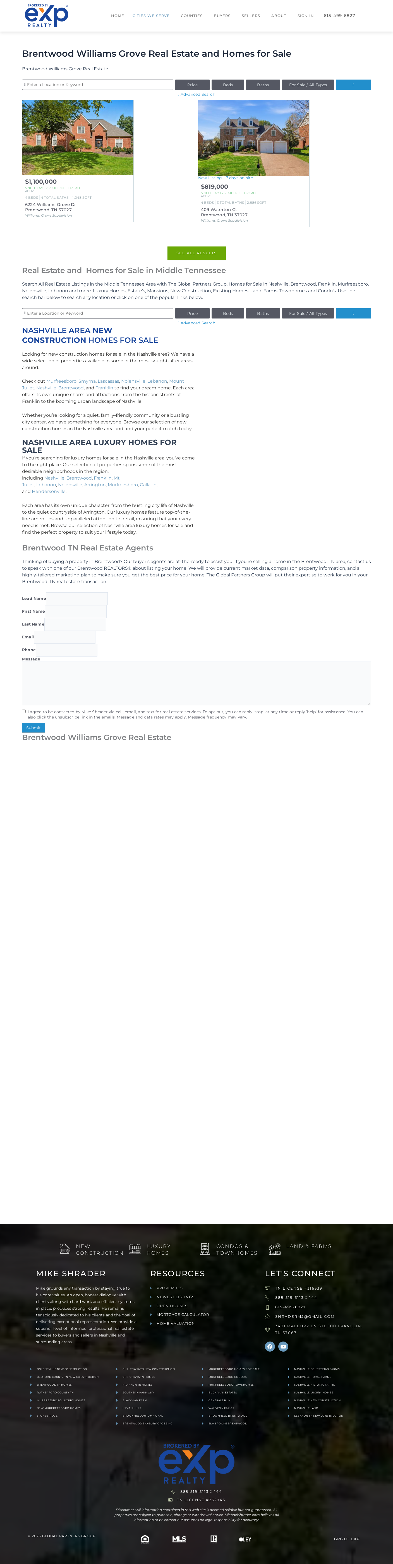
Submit (33, 727)
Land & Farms (309, 1246)
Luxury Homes (159, 1249)
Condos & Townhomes (237, 1249)
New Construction (100, 1249)
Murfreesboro (61, 381)
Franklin (104, 388)
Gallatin (148, 484)
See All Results (196, 253)
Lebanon (157, 381)
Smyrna (87, 381)
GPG (338, 1539)
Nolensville (133, 381)
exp (355, 1539)
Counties (192, 15)
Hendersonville (49, 491)
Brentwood (71, 388)
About (278, 15)
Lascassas (108, 381)
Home (117, 15)
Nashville (46, 388)
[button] (152, 16)
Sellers (251, 15)
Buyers (222, 15)
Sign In (306, 15)
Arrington (95, 484)
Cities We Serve (151, 15)
